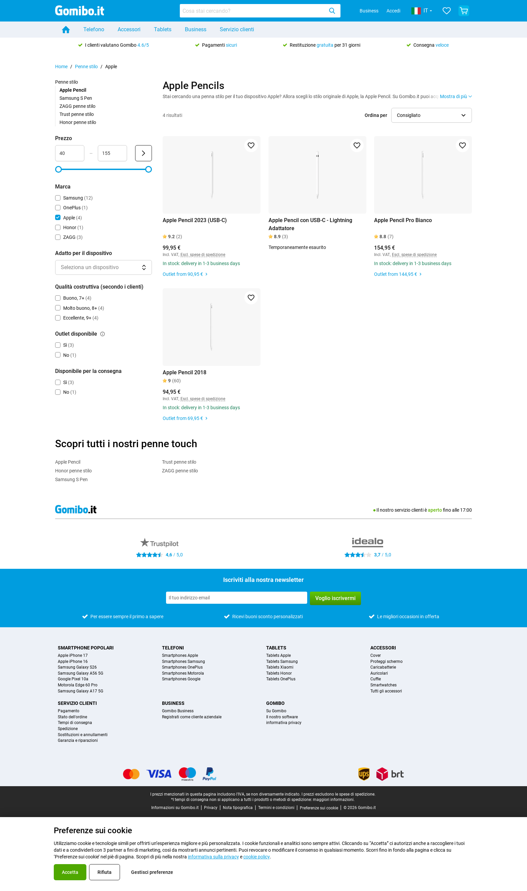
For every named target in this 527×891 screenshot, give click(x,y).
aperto (435, 510)
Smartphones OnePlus (182, 667)
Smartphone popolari (86, 647)
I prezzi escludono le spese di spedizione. (338, 794)
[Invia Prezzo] (143, 153)
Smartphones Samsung (183, 662)
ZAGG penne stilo (77, 106)
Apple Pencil (67, 462)
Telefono (93, 29)
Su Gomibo (276, 711)
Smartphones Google (181, 679)
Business (369, 10)
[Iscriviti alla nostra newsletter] (236, 598)
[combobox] (260, 11)
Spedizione (68, 729)
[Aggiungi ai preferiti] (251, 145)
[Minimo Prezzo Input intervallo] (69, 153)
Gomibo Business (178, 711)
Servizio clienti (237, 29)
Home (61, 66)
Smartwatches (383, 685)
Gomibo (275, 703)
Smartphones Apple (180, 655)
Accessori (129, 29)
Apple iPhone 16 (73, 662)
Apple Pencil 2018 (184, 372)
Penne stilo (86, 66)
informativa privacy (283, 723)
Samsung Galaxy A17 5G (80, 691)
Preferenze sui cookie (319, 808)
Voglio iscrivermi (335, 598)
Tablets (162, 29)
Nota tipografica (238, 807)
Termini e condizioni (276, 807)
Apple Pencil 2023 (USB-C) (195, 220)
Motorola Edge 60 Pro (77, 685)
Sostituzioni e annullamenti (83, 735)
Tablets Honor (279, 673)
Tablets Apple (278, 655)
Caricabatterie (383, 667)
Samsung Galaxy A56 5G (80, 673)
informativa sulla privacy (213, 856)
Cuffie (375, 679)
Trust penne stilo (76, 114)
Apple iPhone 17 (73, 655)
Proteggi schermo (386, 662)
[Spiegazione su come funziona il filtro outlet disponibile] (102, 334)
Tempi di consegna (75, 723)
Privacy (210, 807)
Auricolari (379, 673)
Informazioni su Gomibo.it (175, 807)
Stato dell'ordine (72, 717)
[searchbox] (253, 10)
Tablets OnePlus (280, 679)
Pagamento (68, 711)
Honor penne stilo (77, 122)
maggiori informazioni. (334, 799)
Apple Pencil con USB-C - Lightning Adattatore (310, 224)
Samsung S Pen (75, 98)
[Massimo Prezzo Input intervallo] (112, 153)
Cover (375, 655)
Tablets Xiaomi (279, 667)
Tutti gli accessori (386, 691)
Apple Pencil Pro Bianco (403, 220)
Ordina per (376, 115)
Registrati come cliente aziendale (191, 717)
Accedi (393, 10)
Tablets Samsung (282, 662)
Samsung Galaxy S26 (77, 667)
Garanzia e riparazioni (78, 740)
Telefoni (173, 647)
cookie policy (256, 856)
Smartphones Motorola (183, 673)
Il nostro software (282, 717)
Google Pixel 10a (73, 679)
